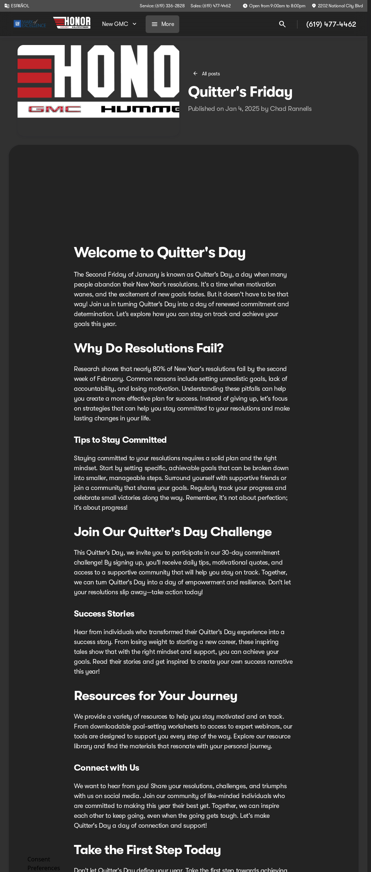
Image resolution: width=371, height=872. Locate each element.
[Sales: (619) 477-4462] (210, 5)
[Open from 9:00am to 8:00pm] (274, 5)
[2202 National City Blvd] (337, 5)
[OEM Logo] (30, 24)
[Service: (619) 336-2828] (162, 5)
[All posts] (206, 73)
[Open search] (282, 24)
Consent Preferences (43, 862)
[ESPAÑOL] (16, 5)
